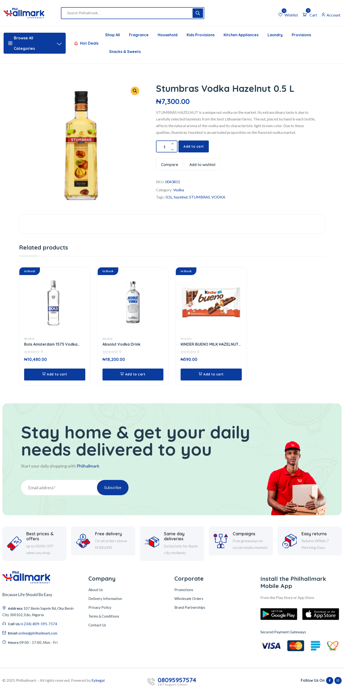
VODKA (218, 197)
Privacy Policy (99, 607)
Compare (169, 164)
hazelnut (181, 197)
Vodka (178, 189)
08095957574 (177, 680)
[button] (135, 91)
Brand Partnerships (189, 607)
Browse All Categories (34, 43)
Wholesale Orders (188, 598)
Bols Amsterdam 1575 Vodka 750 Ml (50, 344)
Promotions (183, 590)
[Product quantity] (166, 146)
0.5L (169, 197)
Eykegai (98, 680)
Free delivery (108, 562)
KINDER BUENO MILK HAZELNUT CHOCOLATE (209, 344)
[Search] (198, 13)
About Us (95, 590)
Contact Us (97, 625)
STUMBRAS (199, 197)
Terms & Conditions (103, 616)
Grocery (186, 338)
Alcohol (29, 338)
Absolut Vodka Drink (121, 344)
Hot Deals (89, 43)
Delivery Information (105, 598)
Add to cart (193, 146)
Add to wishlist (202, 164)
